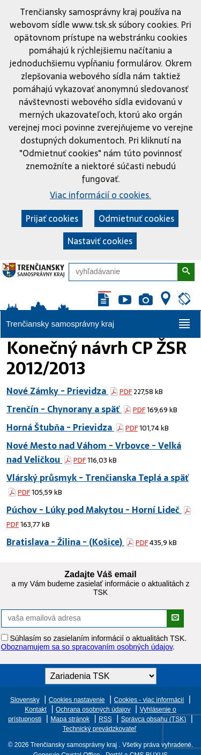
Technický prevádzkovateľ (100, 729)
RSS (105, 719)
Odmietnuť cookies (136, 218)
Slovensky (25, 700)
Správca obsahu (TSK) (153, 719)
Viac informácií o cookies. (100, 195)
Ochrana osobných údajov (93, 709)
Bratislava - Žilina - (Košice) (65, 542)
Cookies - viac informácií (149, 700)
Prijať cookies (52, 218)
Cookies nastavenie (77, 700)
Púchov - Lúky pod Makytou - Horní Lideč (94, 510)
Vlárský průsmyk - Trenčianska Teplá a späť (97, 478)
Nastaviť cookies (100, 241)
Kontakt (36, 709)
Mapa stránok (70, 719)
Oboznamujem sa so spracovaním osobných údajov (87, 647)
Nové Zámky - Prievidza (57, 391)
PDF (126, 391)
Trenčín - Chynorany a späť (64, 409)
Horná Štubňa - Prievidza (60, 427)
